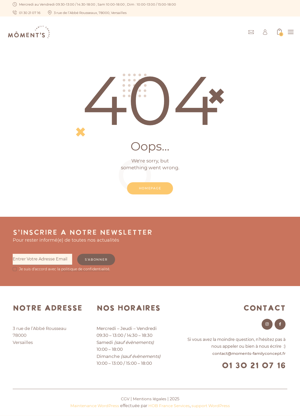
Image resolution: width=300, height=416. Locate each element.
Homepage (150, 189)
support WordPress (211, 406)
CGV (124, 399)
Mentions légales (149, 399)
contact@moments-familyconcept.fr (247, 353)
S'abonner (100, 260)
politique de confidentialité (85, 269)
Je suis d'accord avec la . (64, 269)
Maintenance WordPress (94, 406)
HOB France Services (169, 406)
